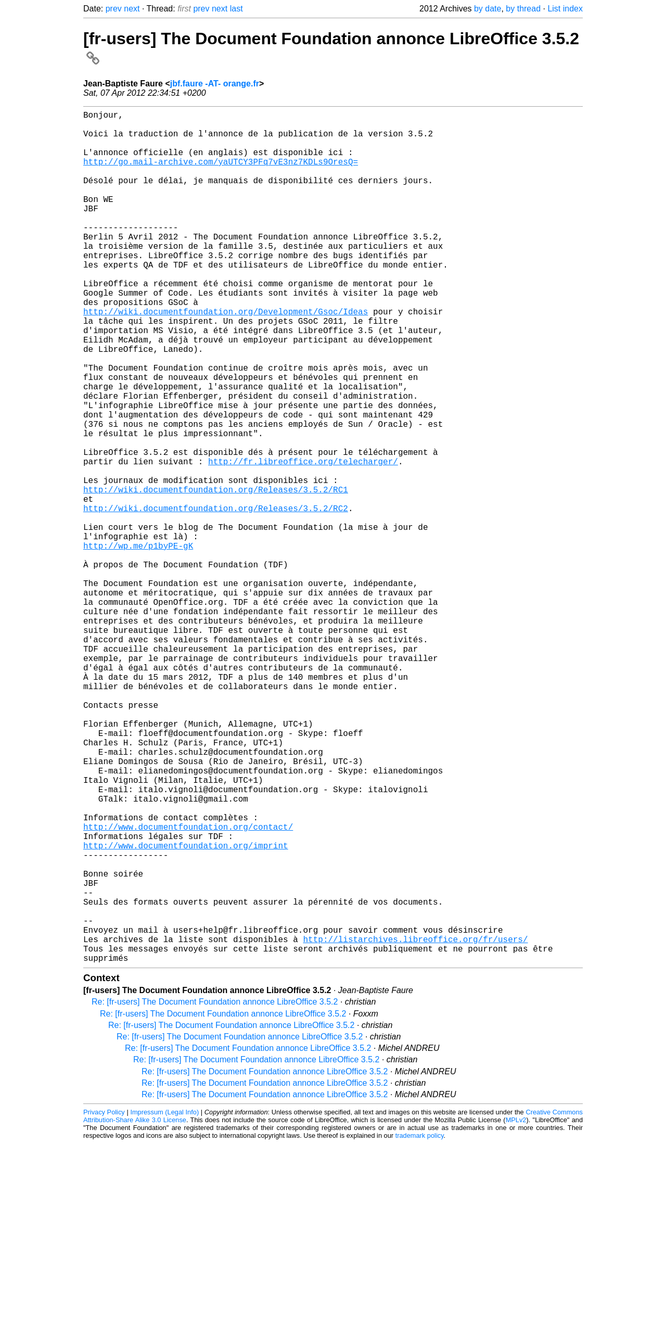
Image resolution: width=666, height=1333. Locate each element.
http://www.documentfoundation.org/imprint (185, 1009)
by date (487, 8)
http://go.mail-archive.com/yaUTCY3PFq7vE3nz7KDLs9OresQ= (220, 174)
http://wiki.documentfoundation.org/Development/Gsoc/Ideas (225, 357)
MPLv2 (516, 1309)
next (131, 8)
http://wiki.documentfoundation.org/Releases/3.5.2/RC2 (215, 597)
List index (565, 8)
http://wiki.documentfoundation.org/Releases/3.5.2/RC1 (215, 574)
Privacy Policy (104, 1301)
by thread (523, 8)
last (236, 8)
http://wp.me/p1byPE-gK (138, 643)
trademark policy (419, 1325)
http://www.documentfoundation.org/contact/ (188, 987)
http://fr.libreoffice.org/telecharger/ (303, 540)
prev (114, 8)
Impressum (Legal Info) (164, 1301)
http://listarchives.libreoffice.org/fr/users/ (415, 1124)
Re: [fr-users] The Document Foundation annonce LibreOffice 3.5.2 (215, 1191)
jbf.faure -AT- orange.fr (214, 83)
